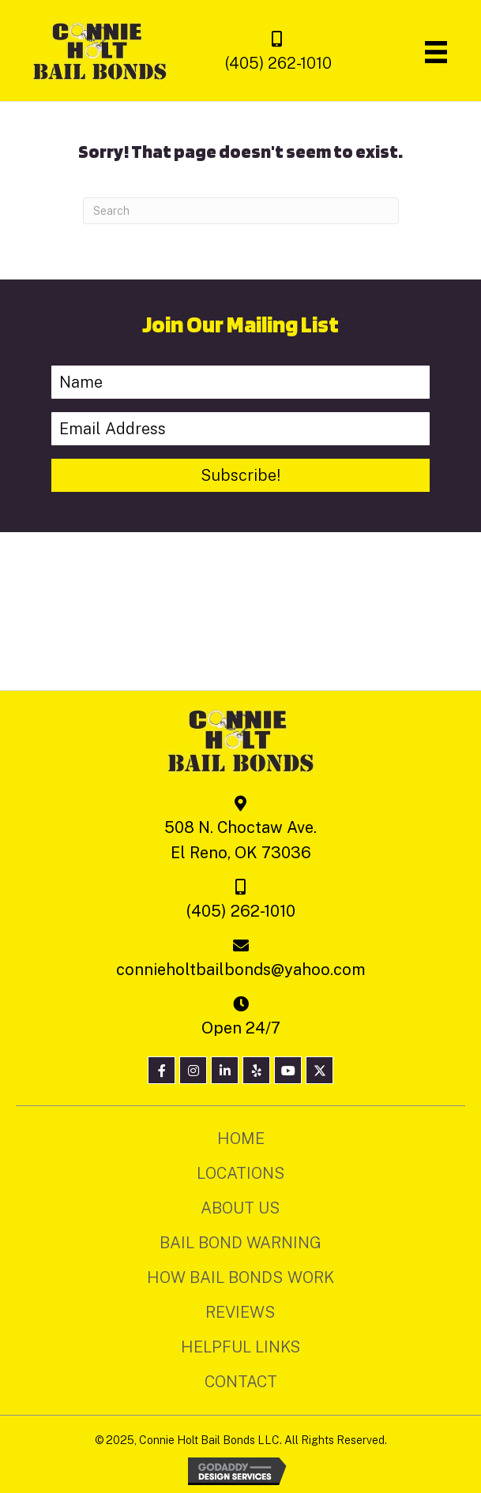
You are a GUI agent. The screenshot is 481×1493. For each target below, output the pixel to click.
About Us (240, 1208)
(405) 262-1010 (278, 63)
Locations (241, 1173)
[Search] (241, 210)
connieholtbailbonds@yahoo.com (241, 969)
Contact (241, 1381)
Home (241, 1138)
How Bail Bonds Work (240, 1277)
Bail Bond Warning (240, 1242)
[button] (241, 475)
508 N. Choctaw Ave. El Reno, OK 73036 (240, 840)
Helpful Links (241, 1346)
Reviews (240, 1312)
